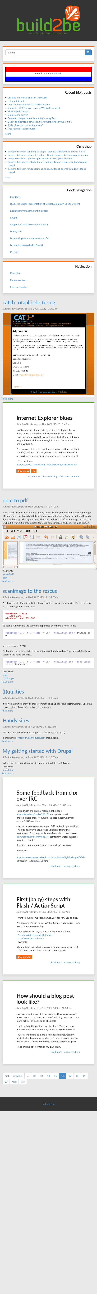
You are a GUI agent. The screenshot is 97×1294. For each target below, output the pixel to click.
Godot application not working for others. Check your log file (40, 121)
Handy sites (16, 231)
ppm (5, 577)
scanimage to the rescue (30, 591)
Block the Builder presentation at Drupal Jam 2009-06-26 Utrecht (45, 203)
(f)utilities (15, 196)
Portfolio (14, 252)
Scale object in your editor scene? (25, 125)
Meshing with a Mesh (19, 111)
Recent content (18, 280)
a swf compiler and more (31, 938)
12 (34, 1075)
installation (8, 769)
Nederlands (56, 73)
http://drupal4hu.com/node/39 (32, 836)
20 (6, 1081)
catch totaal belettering (29, 302)
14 (48, 1075)
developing (23, 470)
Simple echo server (18, 114)
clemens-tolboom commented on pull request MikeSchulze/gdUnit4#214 (46, 151)
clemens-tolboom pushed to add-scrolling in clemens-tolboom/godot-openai (48, 154)
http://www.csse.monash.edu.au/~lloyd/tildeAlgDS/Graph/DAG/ (50, 857)
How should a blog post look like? (45, 998)
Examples (15, 273)
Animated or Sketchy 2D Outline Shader (29, 104)
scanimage (8, 678)
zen (33, 470)
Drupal (13, 217)
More (8, 133)
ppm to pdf (15, 500)
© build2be (48, 1104)
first (7, 1075)
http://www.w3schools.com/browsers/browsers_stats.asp (46, 464)
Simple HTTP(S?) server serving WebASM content (34, 107)
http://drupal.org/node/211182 (33, 814)
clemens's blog (49, 476)
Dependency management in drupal (29, 210)
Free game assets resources (22, 128)
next (14, 1081)
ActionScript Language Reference (35, 934)
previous (17, 1075)
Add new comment (70, 476)
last (22, 1081)
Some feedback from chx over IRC (46, 795)
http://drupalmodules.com (31, 737)
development (24, 956)
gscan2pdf (8, 574)
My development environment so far (29, 238)
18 (77, 1075)
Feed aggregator (18, 287)
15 (55, 1075)
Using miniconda (16, 100)
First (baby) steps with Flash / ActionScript (43, 902)
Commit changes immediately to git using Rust (32, 118)
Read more (7, 398)
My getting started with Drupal (26, 245)
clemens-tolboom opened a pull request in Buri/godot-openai (40, 158)
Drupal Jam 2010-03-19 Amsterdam (29, 224)
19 (84, 1075)
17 (69, 1075)
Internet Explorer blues (44, 417)
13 (41, 1075)
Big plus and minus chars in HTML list (27, 97)
